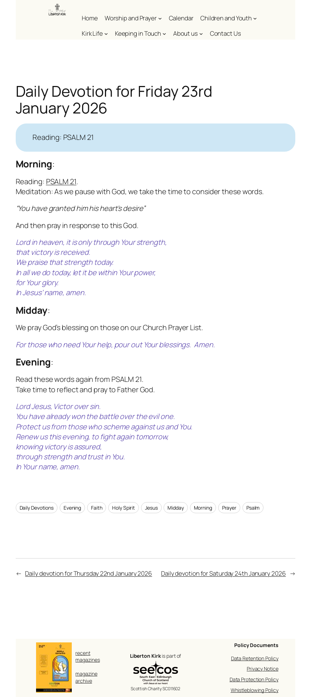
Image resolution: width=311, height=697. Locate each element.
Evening (72, 507)
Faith (96, 507)
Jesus (151, 507)
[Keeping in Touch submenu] (164, 33)
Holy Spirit (123, 507)
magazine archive (86, 677)
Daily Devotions (37, 507)
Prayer (229, 507)
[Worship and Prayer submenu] (160, 18)
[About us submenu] (201, 33)
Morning (203, 507)
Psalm (253, 507)
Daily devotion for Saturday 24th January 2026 (223, 573)
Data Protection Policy (254, 679)
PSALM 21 (61, 181)
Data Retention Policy (255, 658)
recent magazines (87, 656)
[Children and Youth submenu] (255, 18)
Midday (175, 507)
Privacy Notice (263, 668)
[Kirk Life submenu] (106, 33)
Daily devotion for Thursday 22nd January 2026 (88, 573)
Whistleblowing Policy (255, 690)
